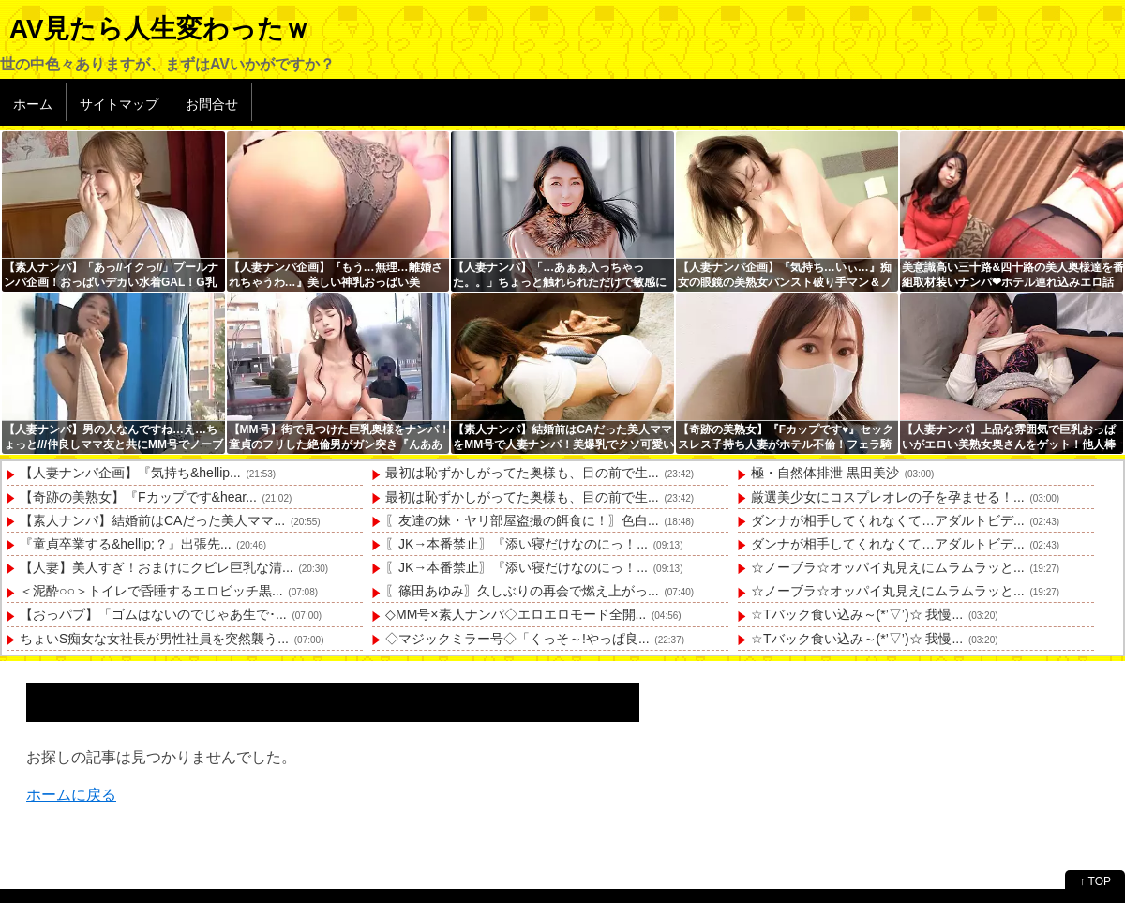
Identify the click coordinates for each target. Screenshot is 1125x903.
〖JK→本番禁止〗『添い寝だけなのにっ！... (516, 543)
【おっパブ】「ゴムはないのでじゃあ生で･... (153, 614)
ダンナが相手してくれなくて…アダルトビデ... (888, 520)
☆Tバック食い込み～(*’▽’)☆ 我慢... (857, 614)
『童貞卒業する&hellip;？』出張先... (126, 543)
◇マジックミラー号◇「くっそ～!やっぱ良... (517, 638)
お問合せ (212, 104)
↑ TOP (1095, 881)
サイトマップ (119, 104)
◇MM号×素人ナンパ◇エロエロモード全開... (515, 614)
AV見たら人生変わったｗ (159, 28)
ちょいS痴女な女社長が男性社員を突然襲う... (154, 638)
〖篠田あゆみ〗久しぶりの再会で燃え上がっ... (522, 590)
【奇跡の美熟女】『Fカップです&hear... (138, 496)
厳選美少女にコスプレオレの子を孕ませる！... (888, 496)
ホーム (32, 104)
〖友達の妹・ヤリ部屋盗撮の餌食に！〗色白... (522, 520)
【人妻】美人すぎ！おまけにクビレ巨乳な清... (156, 567)
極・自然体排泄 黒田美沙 (825, 472)
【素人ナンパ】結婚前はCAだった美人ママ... (152, 520)
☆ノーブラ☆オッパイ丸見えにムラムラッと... (888, 567)
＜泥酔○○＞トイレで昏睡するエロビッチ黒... (151, 590)
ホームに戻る (71, 795)
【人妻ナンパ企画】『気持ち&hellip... (130, 472)
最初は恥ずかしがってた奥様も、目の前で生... (522, 472)
